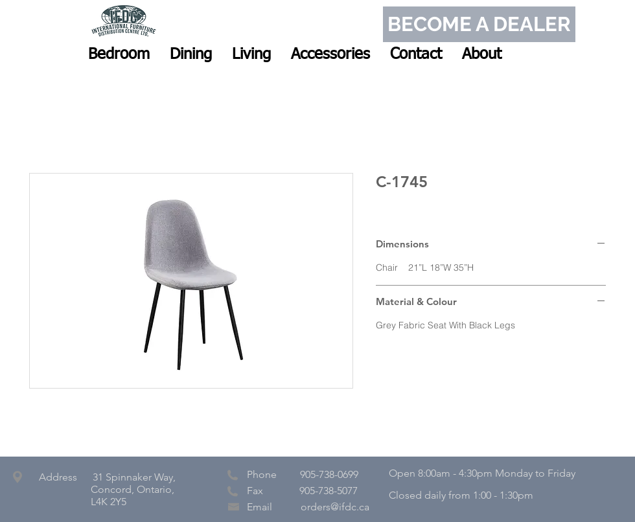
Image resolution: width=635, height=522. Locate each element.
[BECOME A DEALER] (479, 24)
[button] (118, 54)
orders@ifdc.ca (335, 507)
